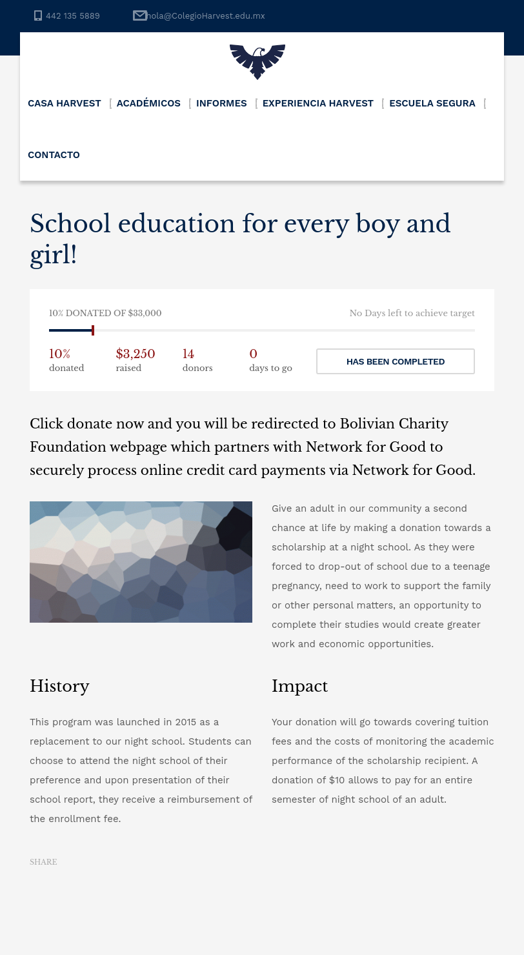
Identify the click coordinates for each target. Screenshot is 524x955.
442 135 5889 (73, 16)
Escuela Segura (432, 103)
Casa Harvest (64, 103)
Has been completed (396, 361)
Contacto (54, 155)
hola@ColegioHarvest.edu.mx (205, 16)
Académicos (149, 103)
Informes (221, 103)
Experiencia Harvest (318, 103)
